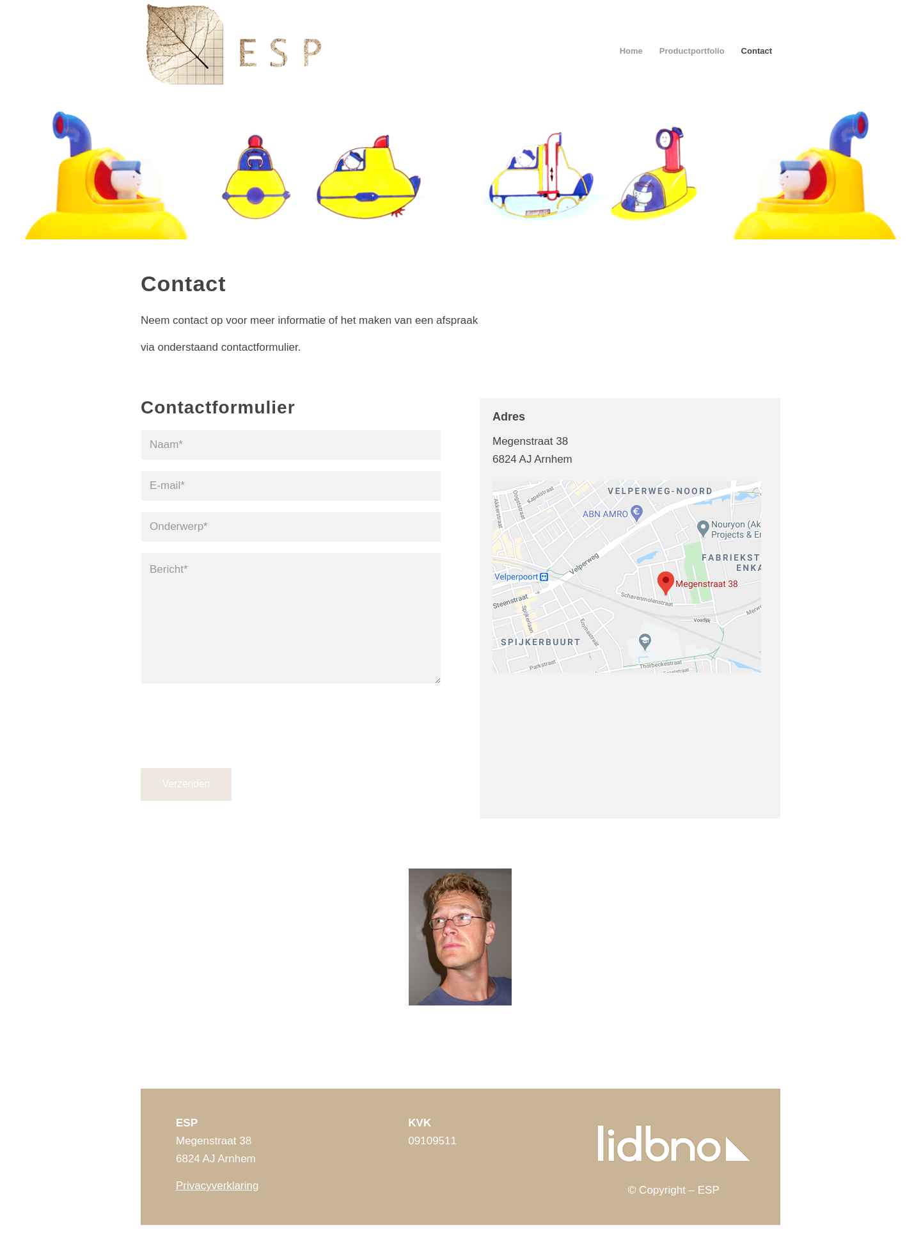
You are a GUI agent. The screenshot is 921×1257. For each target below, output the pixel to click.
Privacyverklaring (217, 1186)
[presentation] (238, 738)
